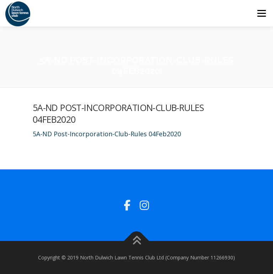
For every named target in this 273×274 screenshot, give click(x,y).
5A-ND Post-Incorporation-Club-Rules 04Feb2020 (107, 134)
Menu (261, 13)
